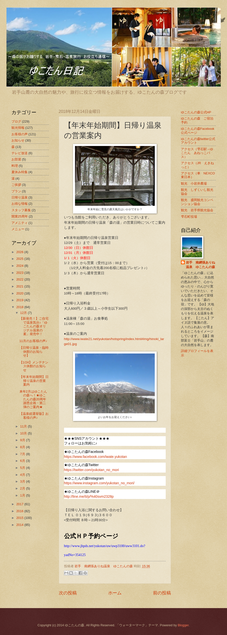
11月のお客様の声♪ (33, 341)
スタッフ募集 (21, 210)
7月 (23, 454)
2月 (23, 488)
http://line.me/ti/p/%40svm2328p (89, 496)
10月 (24, 433)
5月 (23, 468)
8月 (23, 447)
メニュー (17, 229)
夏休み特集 (19, 172)
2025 (20, 259)
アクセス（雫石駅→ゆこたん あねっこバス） (197, 153)
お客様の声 (19, 134)
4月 (23, 475)
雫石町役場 (189, 216)
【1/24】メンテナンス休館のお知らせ (33, 366)
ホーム (115, 592)
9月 (23, 440)
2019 (20, 300)
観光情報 (17, 128)
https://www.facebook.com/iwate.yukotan (95, 457)
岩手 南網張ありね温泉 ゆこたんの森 (200, 265)
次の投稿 (68, 592)
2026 (20, 252)
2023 (20, 273)
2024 (20, 266)
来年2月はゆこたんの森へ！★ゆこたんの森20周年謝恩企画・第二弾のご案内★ (33, 399)
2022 (20, 279)
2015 (20, 518)
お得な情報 (19, 204)
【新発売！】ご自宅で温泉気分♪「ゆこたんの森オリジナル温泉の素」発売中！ (34, 326)
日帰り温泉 (19, 197)
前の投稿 (162, 592)
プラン (16, 191)
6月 (23, 461)
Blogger (183, 625)
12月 (24, 313)
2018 (20, 307)
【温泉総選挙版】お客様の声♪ (34, 415)
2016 (20, 511)
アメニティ (19, 223)
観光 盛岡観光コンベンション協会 (197, 202)
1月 (23, 495)
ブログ (16, 121)
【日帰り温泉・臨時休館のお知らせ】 (34, 351)
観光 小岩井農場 (194, 183)
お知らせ (17, 140)
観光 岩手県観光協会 (197, 210)
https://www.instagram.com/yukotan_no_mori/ (99, 483)
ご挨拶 (16, 185)
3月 (23, 481)
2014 (20, 525)
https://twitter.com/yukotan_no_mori (91, 470)
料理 (14, 166)
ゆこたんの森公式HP (196, 112)
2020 (20, 293)
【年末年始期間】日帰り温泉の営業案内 (34, 380)
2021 (20, 286)
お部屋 (16, 159)
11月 (24, 426)
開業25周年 (19, 216)
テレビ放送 (19, 153)
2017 (20, 504)
